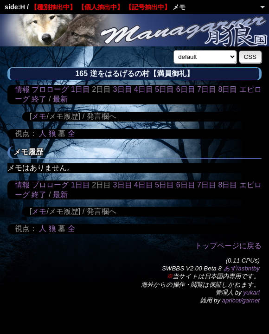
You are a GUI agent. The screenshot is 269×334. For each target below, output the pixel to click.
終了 (39, 99)
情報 (22, 89)
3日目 (122, 89)
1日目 (80, 89)
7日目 (206, 89)
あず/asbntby (242, 268)
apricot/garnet (241, 300)
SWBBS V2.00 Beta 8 (192, 268)
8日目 (227, 89)
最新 (60, 99)
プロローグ (50, 89)
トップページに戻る (228, 246)
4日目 (143, 89)
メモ (39, 116)
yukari (251, 292)
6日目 (185, 89)
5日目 (164, 89)
